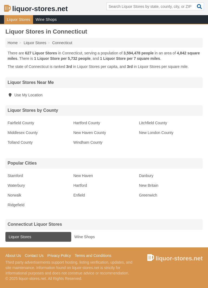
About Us (13, 255)
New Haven (83, 176)
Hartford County (86, 123)
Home (13, 43)
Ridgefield (16, 205)
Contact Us (34, 255)
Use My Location (25, 95)
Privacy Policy (59, 255)
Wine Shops (46, 19)
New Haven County (89, 132)
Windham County (87, 142)
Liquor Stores (18, 19)
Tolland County (20, 142)
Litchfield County (153, 123)
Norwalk (14, 195)
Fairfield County (21, 123)
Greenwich (148, 195)
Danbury (146, 176)
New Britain (148, 185)
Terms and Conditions (93, 255)
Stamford (15, 176)
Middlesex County (23, 132)
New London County (156, 132)
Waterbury (16, 185)
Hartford (80, 185)
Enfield (79, 195)
